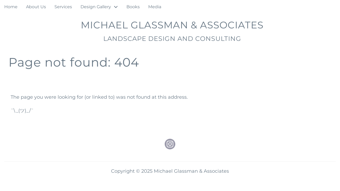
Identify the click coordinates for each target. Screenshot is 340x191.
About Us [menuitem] (36, 6)
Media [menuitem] (154, 6)
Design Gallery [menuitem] (95, 6)
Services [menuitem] (63, 6)
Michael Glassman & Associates (172, 25)
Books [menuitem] (133, 6)
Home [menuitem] (11, 6)
